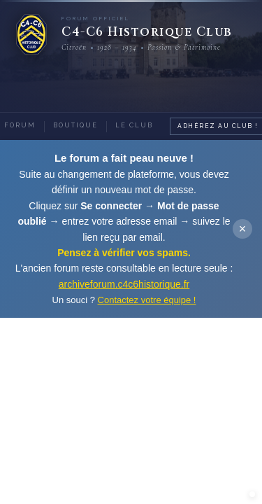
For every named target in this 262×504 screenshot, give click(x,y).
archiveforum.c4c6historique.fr (124, 284)
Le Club (134, 125)
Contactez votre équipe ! (147, 300)
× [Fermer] (243, 229)
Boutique (75, 125)
